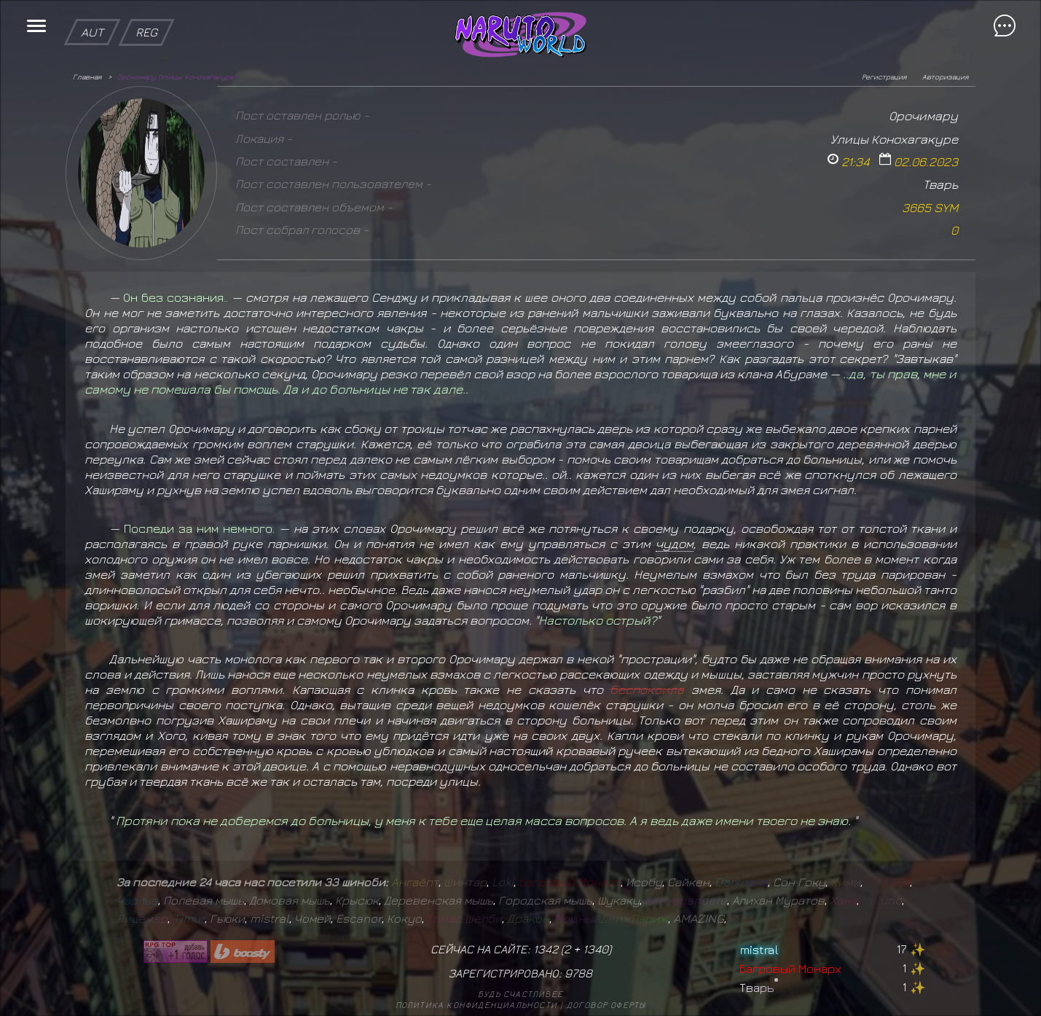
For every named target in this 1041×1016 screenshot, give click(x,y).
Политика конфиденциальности (476, 1004)
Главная (87, 76)
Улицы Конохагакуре (894, 138)
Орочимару (923, 115)
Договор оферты (606, 1004)
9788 (578, 973)
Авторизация (945, 76)
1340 (595, 949)
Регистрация (884, 76)
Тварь (940, 184)
